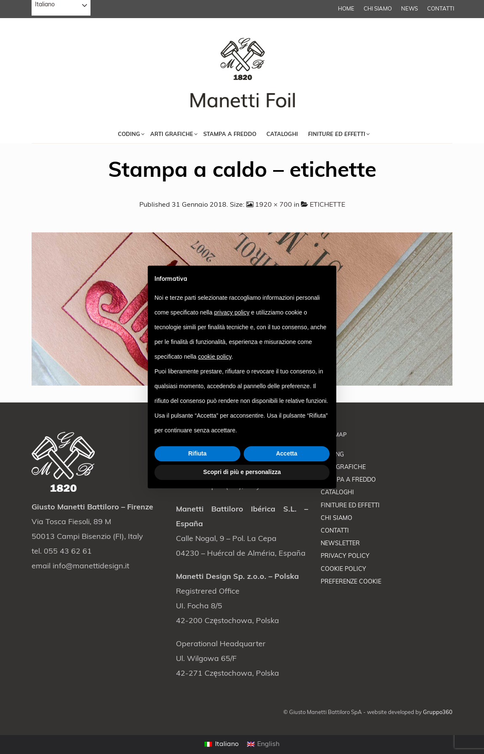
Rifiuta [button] (197, 453)
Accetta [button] (287, 453)
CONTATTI (440, 9)
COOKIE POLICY (343, 569)
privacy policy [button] (232, 312)
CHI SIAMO (378, 9)
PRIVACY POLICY (345, 556)
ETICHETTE (327, 205)
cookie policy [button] (214, 356)
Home (346, 9)
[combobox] (61, 8)
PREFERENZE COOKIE (351, 582)
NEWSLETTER (340, 544)
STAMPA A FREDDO (348, 480)
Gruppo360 (437, 712)
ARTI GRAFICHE (343, 467)
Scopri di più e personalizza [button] (242, 472)
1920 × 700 (273, 205)
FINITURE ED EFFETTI (350, 506)
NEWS (409, 9)
